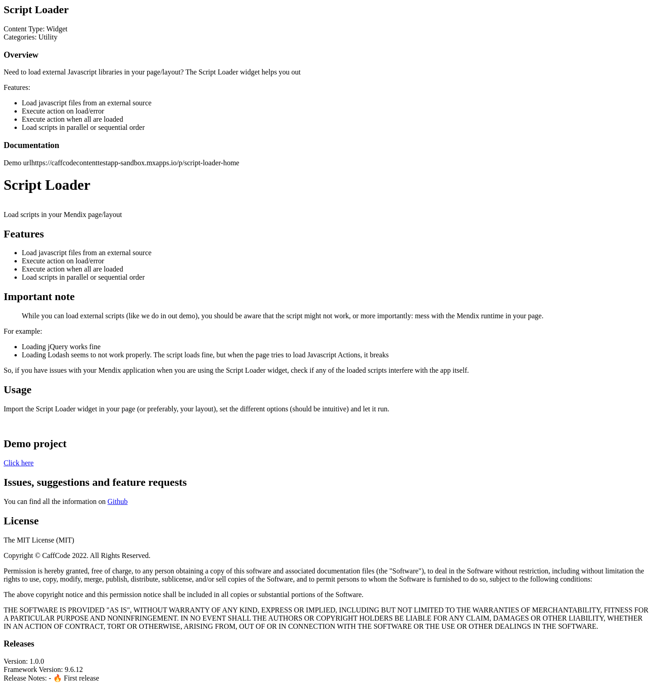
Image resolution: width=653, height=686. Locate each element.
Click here (19, 463)
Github (117, 501)
